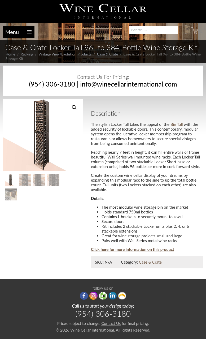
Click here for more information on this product (132, 249)
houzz (103, 296)
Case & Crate (107, 54)
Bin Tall (176, 124)
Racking (27, 54)
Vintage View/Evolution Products (65, 54)
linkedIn (112, 296)
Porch (122, 296)
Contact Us (111, 323)
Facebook (84, 296)
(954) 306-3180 (52, 84)
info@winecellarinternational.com (128, 84)
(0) (201, 31)
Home (10, 54)
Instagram (93, 296)
